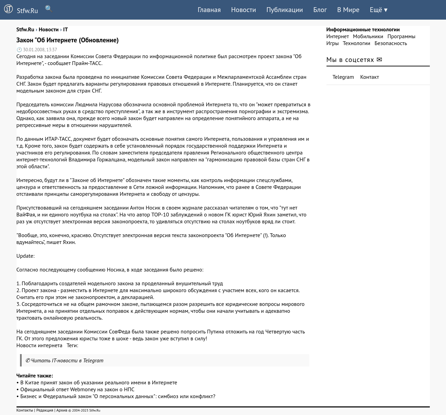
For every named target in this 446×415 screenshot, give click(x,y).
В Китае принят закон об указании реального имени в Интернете (98, 382)
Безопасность (391, 43)
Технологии (356, 43)
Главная (209, 9)
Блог (320, 9)
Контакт (369, 76)
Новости (243, 9)
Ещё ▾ (378, 9)
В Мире (348, 9)
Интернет (337, 36)
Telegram (343, 76)
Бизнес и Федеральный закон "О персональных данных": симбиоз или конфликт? (117, 396)
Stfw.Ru (19, 9)
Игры (332, 43)
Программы (401, 36)
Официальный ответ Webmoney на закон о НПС (77, 389)
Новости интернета (40, 345)
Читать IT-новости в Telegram (67, 360)
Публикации (284, 9)
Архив (61, 410)
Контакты (25, 410)
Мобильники (368, 36)
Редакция (44, 410)
